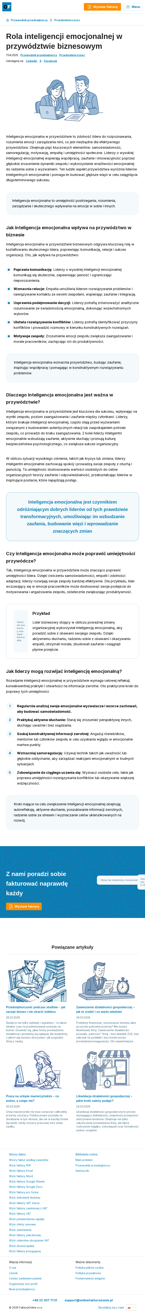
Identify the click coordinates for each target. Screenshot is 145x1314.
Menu (133, 7)
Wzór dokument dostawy (24, 1197)
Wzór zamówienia (20, 1229)
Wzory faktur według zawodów (28, 1160)
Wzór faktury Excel (21, 1170)
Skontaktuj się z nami (111, 1307)
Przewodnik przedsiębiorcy (27, 20)
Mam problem (84, 1160)
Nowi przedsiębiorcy (22, 1289)
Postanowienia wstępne (90, 1278)
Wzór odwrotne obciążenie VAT (29, 1240)
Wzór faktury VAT (20, 1213)
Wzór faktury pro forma (23, 1192)
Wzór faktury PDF (20, 1165)
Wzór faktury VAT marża (24, 1203)
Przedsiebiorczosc (67, 20)
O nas (12, 1267)
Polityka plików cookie (90, 1267)
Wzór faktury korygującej (25, 1251)
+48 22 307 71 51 (44, 1300)
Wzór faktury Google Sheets (27, 1181)
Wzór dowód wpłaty (21, 1245)
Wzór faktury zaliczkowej (25, 1235)
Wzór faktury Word (21, 1176)
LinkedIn (31, 61)
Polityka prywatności (88, 1273)
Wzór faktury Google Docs (25, 1186)
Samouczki (82, 1170)
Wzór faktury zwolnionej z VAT (28, 1208)
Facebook (50, 61)
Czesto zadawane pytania (25, 1278)
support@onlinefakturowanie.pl (89, 1300)
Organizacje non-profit (23, 1283)
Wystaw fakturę (23, 906)
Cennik (13, 1273)
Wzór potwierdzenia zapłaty (26, 1219)
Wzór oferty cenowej (22, 1224)
